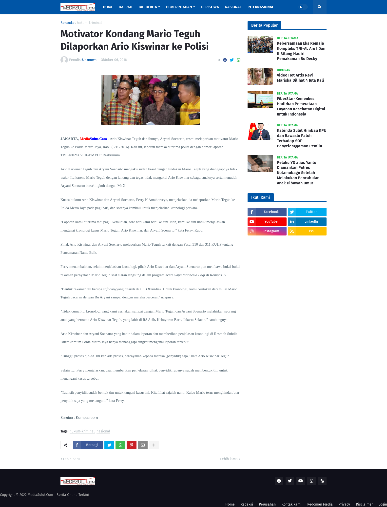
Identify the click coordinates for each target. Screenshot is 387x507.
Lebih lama (229, 459)
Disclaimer (364, 504)
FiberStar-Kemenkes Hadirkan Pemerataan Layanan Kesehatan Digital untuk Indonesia (301, 106)
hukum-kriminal (89, 23)
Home (230, 504)
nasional (103, 431)
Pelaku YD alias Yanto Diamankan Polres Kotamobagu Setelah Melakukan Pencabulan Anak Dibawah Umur (298, 172)
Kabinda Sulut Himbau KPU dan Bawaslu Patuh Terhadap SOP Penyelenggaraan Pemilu (301, 138)
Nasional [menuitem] (233, 7)
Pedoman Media (320, 504)
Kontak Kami (291, 504)
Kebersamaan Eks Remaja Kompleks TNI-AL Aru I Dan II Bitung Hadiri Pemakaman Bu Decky (301, 51)
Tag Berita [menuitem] (147, 7)
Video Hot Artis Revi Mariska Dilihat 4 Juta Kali (300, 78)
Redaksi (247, 504)
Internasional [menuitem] (261, 7)
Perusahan (267, 504)
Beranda (67, 23)
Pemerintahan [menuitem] (179, 7)
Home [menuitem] (108, 7)
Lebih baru (71, 459)
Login (383, 504)
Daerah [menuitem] (125, 7)
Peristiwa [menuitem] (210, 7)
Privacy (344, 504)
